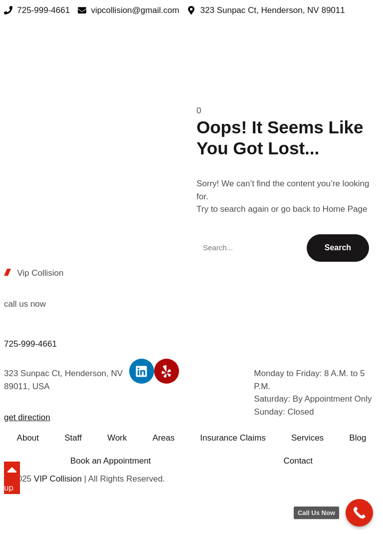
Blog (357, 438)
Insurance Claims (232, 438)
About (28, 438)
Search (338, 247)
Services (307, 438)
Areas (164, 438)
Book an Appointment (110, 461)
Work (117, 438)
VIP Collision (58, 479)
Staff (73, 438)
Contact (298, 461)
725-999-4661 (30, 344)
